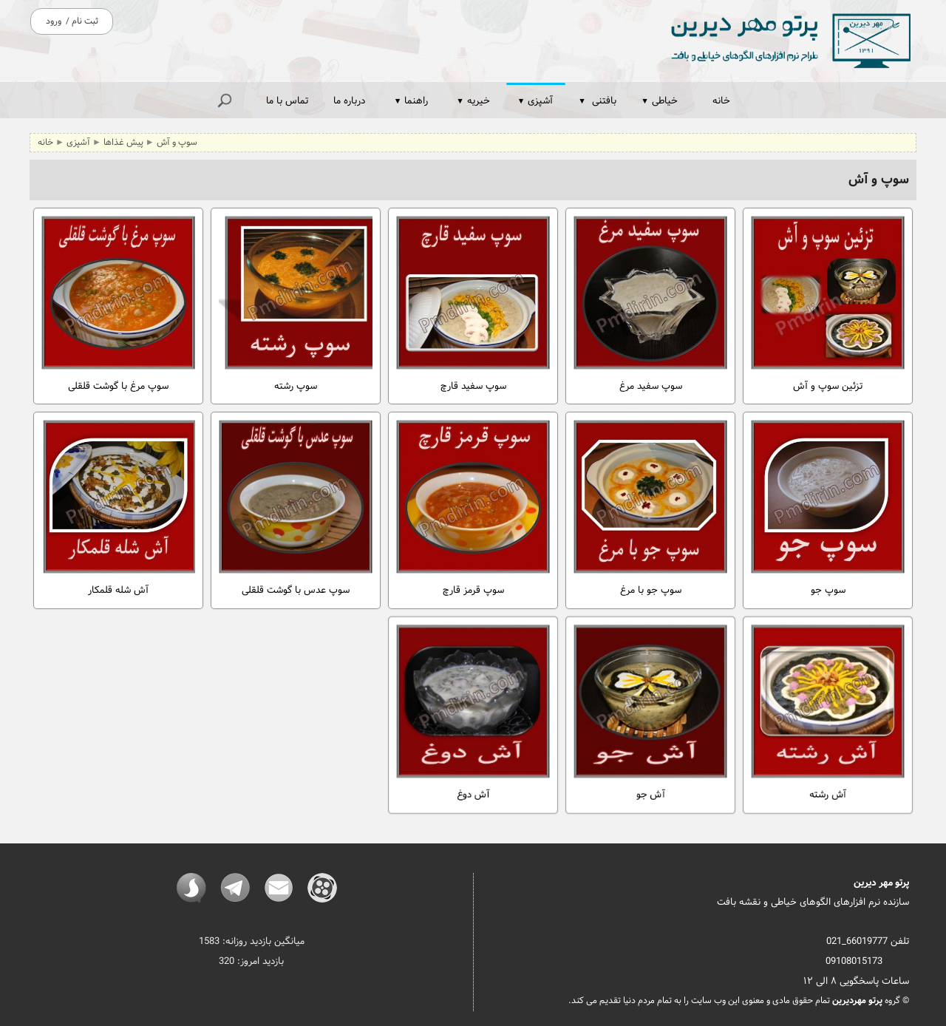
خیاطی (659, 100)
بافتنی (597, 100)
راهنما (411, 100)
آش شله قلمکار (118, 509)
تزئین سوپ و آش (828, 305)
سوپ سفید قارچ (473, 305)
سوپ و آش (177, 142)
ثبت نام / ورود (72, 21)
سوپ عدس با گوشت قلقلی (295, 509)
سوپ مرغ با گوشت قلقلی (118, 305)
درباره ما (349, 100)
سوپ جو (828, 509)
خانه (721, 100)
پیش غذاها (123, 142)
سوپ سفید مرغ (650, 305)
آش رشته (827, 706)
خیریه (473, 100)
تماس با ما (287, 100)
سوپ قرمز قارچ (473, 509)
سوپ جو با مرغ (650, 509)
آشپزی (535, 100)
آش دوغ (473, 706)
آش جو (650, 706)
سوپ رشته (295, 305)
